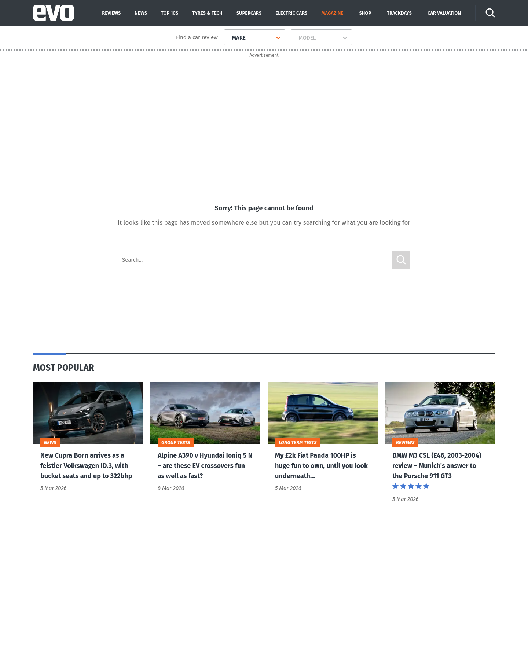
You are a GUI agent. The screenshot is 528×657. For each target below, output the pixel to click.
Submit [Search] (401, 260)
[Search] (490, 12)
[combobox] (229, 38)
